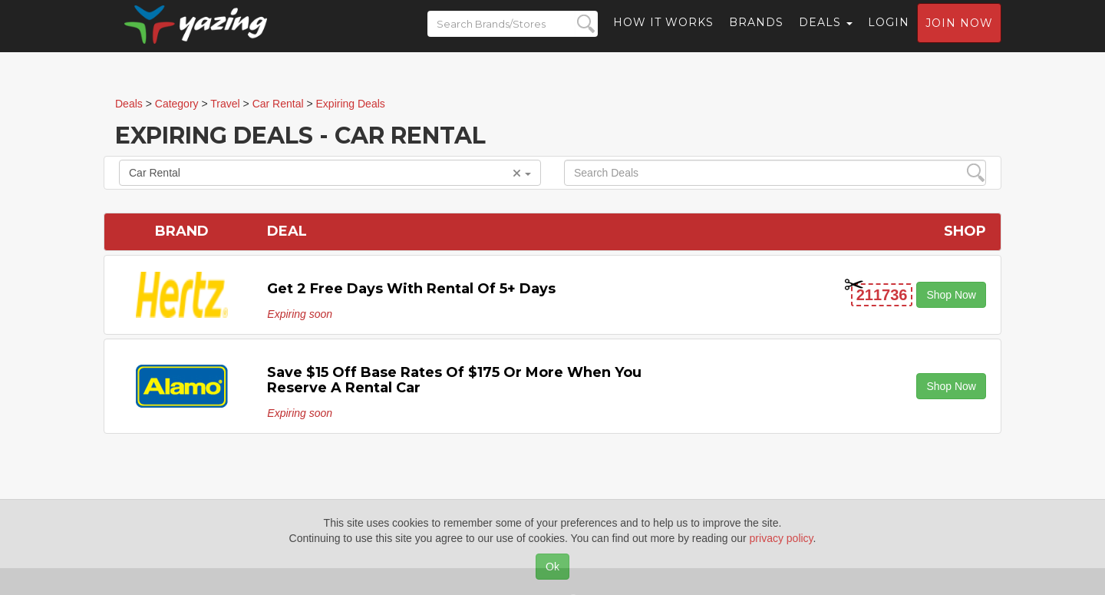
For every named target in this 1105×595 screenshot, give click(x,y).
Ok (552, 566)
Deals (826, 34)
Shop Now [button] (951, 295)
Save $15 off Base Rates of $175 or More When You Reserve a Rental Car (454, 380)
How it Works (663, 34)
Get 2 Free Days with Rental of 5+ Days (411, 288)
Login (888, 34)
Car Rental (330, 173)
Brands (756, 34)
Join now (959, 35)
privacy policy (781, 538)
